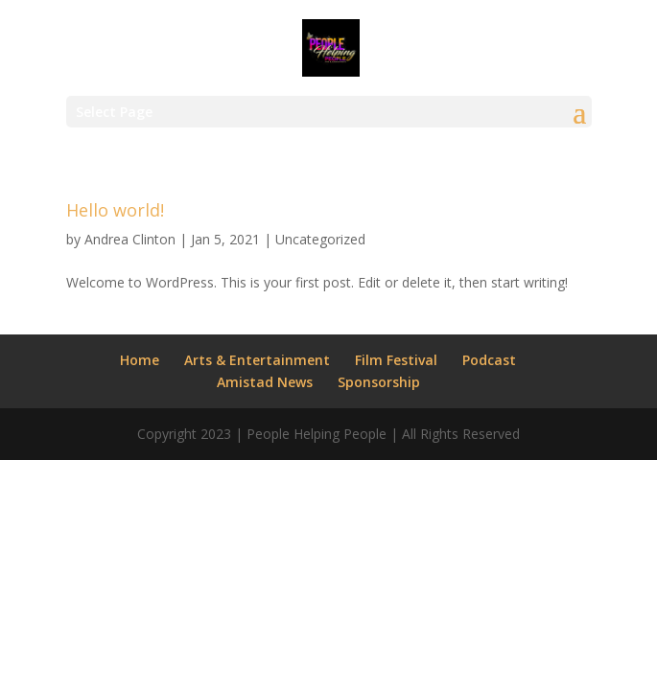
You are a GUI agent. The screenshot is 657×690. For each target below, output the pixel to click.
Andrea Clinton (130, 239)
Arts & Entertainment (257, 360)
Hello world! (115, 209)
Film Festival (396, 360)
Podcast (489, 360)
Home (139, 360)
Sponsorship (379, 382)
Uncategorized (320, 239)
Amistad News (265, 382)
